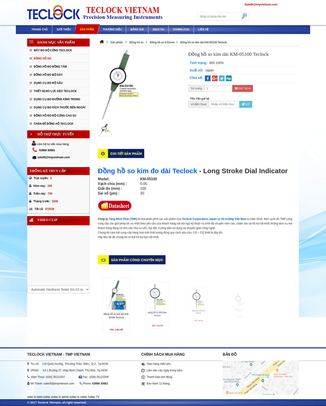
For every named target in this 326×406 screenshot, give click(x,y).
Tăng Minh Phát (119, 219)
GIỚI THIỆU (64, 29)
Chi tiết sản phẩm (126, 153)
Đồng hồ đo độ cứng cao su (55, 115)
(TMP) (134, 219)
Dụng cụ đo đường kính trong (57, 99)
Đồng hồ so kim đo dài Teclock (147, 171)
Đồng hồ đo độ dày (48, 74)
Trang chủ (39, 29)
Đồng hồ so (42, 58)
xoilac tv (56, 397)
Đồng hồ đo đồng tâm (50, 66)
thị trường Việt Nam (233, 219)
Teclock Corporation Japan (199, 219)
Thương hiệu (112, 29)
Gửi (245, 104)
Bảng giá (137, 29)
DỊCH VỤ (158, 29)
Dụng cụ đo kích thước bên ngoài (59, 107)
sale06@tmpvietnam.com (51, 157)
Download (181, 29)
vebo (40, 397)
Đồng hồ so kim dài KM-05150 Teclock (116, 310)
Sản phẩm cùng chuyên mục (137, 259)
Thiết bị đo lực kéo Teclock (55, 91)
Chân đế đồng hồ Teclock (53, 123)
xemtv (65, 397)
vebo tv (31, 397)
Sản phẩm (87, 29)
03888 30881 (47, 150)
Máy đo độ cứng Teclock (53, 50)
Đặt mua (242, 88)
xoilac (46, 397)
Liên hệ (203, 29)
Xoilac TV (93, 397)
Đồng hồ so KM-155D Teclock (157, 309)
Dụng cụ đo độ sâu (48, 83)
